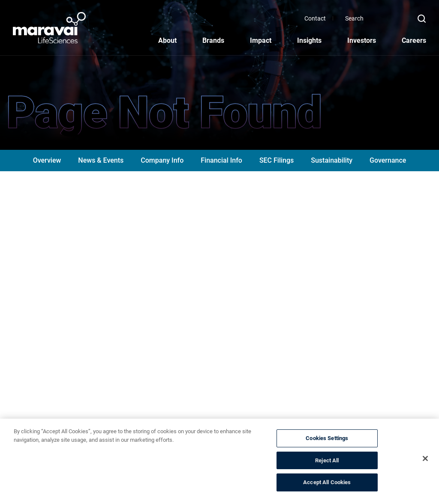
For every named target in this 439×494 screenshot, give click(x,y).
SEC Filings (276, 160)
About (167, 40)
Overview (47, 160)
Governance (388, 160)
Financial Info (221, 160)
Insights (309, 40)
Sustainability (331, 160)
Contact (362, 18)
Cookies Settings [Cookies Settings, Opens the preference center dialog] (327, 443)
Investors (361, 40)
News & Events (100, 160)
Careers (414, 40)
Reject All (327, 465)
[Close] (425, 463)
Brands (213, 40)
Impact (260, 40)
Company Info (162, 160)
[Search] (407, 18)
